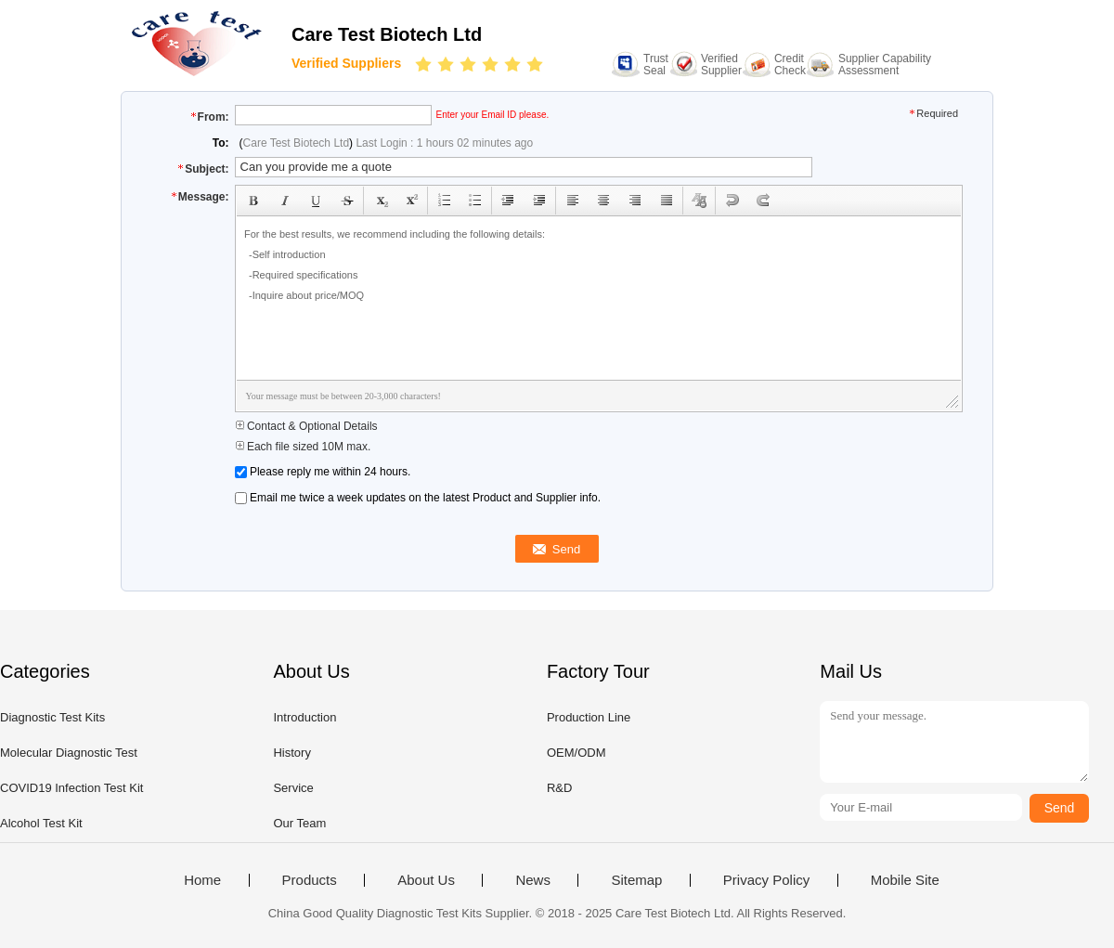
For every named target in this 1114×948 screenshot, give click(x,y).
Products (309, 880)
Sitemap (636, 880)
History (291, 753)
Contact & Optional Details (306, 426)
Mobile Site (905, 880)
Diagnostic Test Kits (52, 717)
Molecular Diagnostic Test (68, 753)
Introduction (304, 717)
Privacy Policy (766, 880)
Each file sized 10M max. (303, 446)
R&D (559, 788)
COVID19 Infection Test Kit (71, 788)
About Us (426, 880)
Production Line (588, 717)
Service (293, 788)
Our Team (299, 823)
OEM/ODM (576, 753)
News (533, 880)
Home (202, 880)
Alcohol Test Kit (41, 823)
